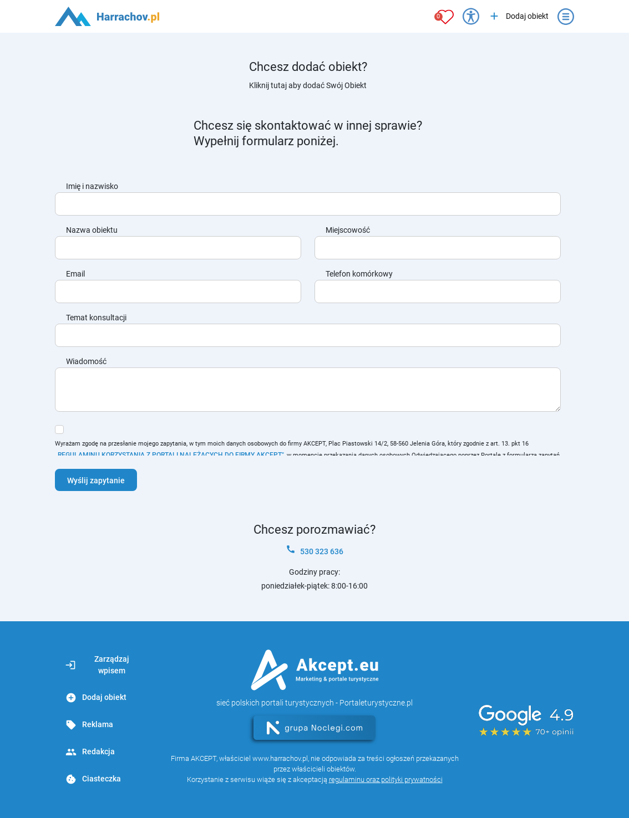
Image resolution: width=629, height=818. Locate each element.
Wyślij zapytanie (96, 480)
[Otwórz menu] (565, 16)
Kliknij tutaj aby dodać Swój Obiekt (308, 85)
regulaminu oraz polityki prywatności (386, 779)
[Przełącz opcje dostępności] (471, 16)
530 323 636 (314, 550)
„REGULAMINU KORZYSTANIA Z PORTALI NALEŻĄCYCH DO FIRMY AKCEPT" (169, 455)
